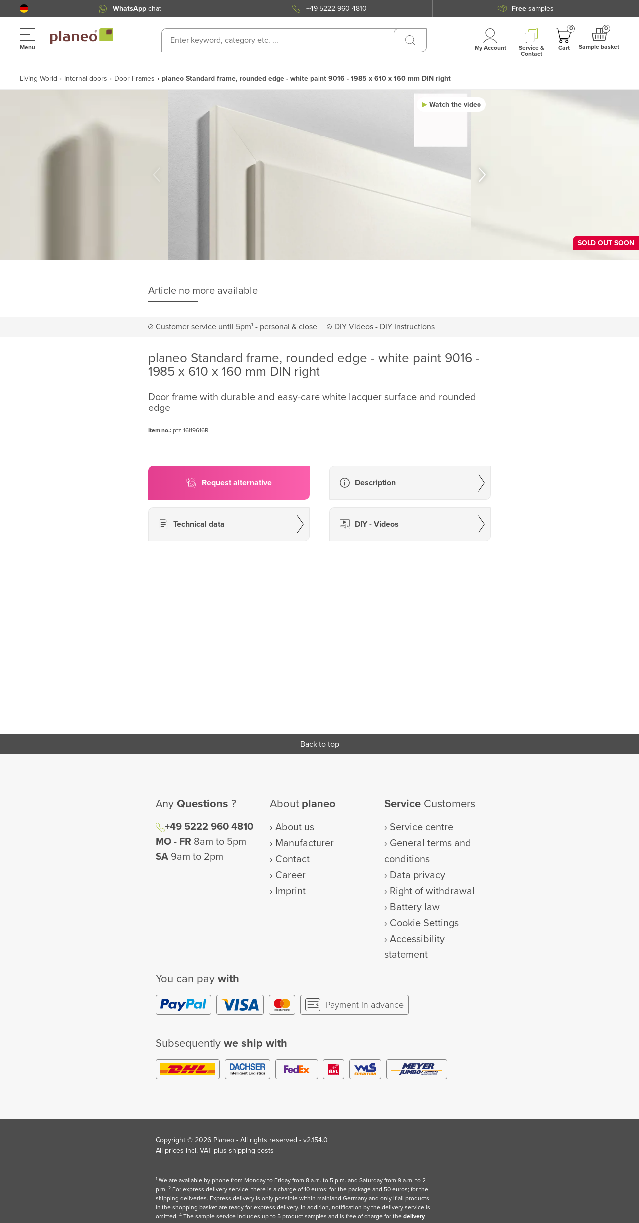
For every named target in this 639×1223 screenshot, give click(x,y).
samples (533, 8)
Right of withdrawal (432, 891)
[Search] (410, 40)
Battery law (415, 907)
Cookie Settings (424, 923)
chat (137, 8)
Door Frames (134, 78)
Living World (38, 78)
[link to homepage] (81, 36)
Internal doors (85, 78)
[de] (24, 8)
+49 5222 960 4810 (336, 8)
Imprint (290, 891)
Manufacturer (304, 843)
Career (290, 875)
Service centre (421, 827)
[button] (24, 8)
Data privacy (417, 875)
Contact (292, 859)
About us (294, 827)
